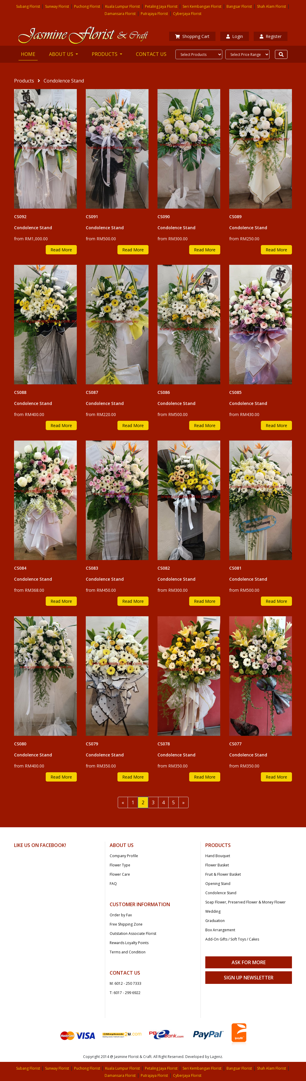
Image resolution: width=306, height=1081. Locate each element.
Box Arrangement (220, 929)
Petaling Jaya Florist (161, 6)
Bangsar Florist (239, 6)
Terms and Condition (128, 952)
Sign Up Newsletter (248, 977)
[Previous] (123, 802)
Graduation (215, 920)
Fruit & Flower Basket (223, 874)
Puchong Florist (87, 6)
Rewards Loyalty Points (129, 942)
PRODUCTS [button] (105, 54)
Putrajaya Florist (154, 13)
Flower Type (120, 865)
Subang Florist (28, 6)
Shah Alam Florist (271, 6)
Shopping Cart (192, 36)
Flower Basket (217, 865)
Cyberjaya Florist (187, 13)
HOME (29, 53)
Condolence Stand (220, 892)
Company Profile (124, 855)
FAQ (113, 883)
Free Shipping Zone (126, 924)
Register (270, 36)
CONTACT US (151, 54)
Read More (61, 250)
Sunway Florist (57, 6)
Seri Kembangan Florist (202, 6)
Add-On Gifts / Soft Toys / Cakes (232, 939)
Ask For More (249, 962)
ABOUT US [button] (61, 54)
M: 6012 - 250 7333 (125, 983)
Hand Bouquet (217, 855)
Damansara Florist (120, 13)
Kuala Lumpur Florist (122, 6)
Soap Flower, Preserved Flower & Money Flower (245, 902)
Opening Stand (217, 883)
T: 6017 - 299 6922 (125, 992)
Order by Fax (121, 915)
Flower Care (120, 874)
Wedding (213, 911)
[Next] (183, 802)
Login (234, 36)
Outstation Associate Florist (133, 933)
